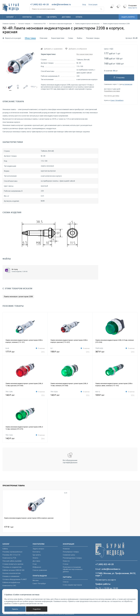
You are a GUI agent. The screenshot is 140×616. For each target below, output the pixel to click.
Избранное (37, 567)
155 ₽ (70, 351)
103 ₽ (114, 395)
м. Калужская (127, 84)
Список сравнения (40, 570)
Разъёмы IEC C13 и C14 (11, 555)
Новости (66, 561)
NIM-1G (97, 392)
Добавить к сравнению (53, 49)
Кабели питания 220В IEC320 (13, 570)
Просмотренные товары (14, 485)
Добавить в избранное (78, 49)
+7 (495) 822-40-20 (39, 4)
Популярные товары (71, 552)
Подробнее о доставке (112, 91)
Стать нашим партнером (72, 585)
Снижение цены (69, 555)
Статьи (65, 564)
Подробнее (37, 609)
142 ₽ (25, 395)
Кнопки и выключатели (12, 573)
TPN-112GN (9, 435)
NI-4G (7, 348)
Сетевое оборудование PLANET (15, 579)
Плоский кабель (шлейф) (12, 561)
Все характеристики (85, 54)
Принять (15, 609)
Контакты (27, 17)
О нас (39, 17)
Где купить (52, 17)
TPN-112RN (9, 392)
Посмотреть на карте (105, 580)
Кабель (5, 549)
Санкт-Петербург (39, 583)
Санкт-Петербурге (117, 100)
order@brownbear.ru (61, 4)
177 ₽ (25, 351)
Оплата (79, 17)
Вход (84, 4)
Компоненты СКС (9, 585)
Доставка (66, 17)
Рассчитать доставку (111, 96)
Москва (35, 580)
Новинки (66, 549)
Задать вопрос (128, 17)
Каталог (11, 17)
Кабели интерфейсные (11, 582)
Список (65, 582)
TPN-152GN (54, 392)
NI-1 (51, 348)
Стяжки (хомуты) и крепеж (13, 564)
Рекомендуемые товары (72, 558)
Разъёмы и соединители (12, 567)
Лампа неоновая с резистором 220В (18, 296)
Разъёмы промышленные (12, 552)
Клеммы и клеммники (11, 576)
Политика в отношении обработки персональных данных (72, 569)
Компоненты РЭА (9, 558)
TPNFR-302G (99, 348)
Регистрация (92, 4)
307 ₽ (114, 351)
